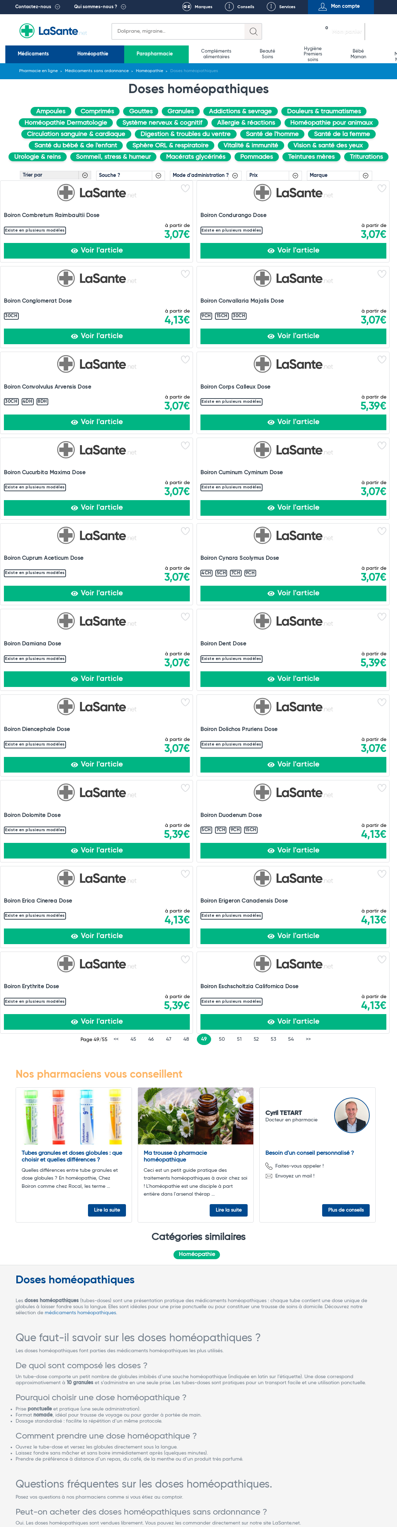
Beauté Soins (191, 54)
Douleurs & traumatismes (324, 111)
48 (186, 528)
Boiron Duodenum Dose (34, 468)
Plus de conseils (346, 699)
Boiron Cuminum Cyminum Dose (198, 299)
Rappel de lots (270, 1499)
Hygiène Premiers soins (220, 54)
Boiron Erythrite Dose (271, 468)
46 (151, 528)
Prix (253, 175)
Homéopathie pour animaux (331, 123)
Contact (198, 1505)
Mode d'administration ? (201, 175)
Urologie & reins (37, 157)
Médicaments (26, 54)
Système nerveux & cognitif (162, 123)
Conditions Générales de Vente (108, 1499)
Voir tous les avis (39, 1382)
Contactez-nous (33, 7)
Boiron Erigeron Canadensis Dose (187, 472)
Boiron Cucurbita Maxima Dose (117, 299)
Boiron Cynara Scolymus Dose (356, 299)
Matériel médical (311, 54)
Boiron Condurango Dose (117, 209)
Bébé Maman (249, 54)
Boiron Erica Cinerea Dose (118, 468)
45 (133, 528)
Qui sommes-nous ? (95, 7)
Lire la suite (107, 699)
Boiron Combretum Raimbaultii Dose (28, 212)
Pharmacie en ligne (38, 71)
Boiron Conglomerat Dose (198, 209)
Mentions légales (171, 1499)
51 (239, 528)
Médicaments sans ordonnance (97, 71)
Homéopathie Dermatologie (65, 123)
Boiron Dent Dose (107, 382)
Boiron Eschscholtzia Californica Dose (350, 472)
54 (291, 528)
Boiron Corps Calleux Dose (31, 299)
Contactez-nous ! (89, 1463)
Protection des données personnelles (336, 1499)
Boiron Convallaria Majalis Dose (278, 212)
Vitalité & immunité (251, 145)
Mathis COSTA (321, 1196)
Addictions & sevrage (240, 111)
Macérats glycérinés (195, 157)
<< (116, 528)
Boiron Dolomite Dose (352, 382)
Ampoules (50, 111)
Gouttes (141, 111)
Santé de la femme (342, 134)
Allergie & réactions (246, 123)
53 (273, 528)
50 (222, 528)
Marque (318, 175)
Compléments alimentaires (156, 54)
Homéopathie (68, 54)
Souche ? (109, 175)
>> (308, 528)
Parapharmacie (112, 54)
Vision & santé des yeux (328, 145)
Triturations (366, 157)
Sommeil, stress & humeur (113, 157)
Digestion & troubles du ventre (185, 134)
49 (204, 528)
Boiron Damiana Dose (32, 382)
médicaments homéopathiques (80, 803)
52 (256, 528)
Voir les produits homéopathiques (54, 1171)
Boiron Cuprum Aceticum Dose (276, 299)
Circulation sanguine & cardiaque (76, 134)
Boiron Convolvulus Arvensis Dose (348, 212)
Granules (180, 111)
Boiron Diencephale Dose (197, 382)
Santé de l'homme (272, 134)
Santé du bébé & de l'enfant (75, 145)
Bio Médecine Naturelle (280, 54)
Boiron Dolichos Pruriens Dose (275, 385)
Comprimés (97, 111)
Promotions (379, 54)
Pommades (256, 157)
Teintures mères (311, 157)
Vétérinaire (343, 54)
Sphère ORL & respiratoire (170, 145)
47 (168, 528)
